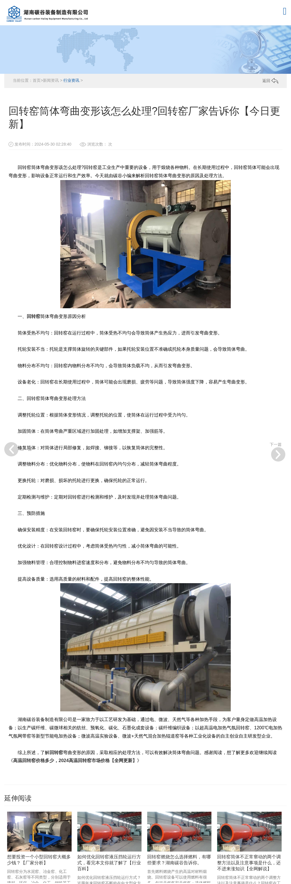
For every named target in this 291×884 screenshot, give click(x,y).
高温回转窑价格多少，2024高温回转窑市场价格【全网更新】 (75, 760)
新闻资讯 (51, 80)
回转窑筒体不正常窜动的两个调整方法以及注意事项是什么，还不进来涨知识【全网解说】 (249, 862)
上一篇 (18, 449)
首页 (37, 80)
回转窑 (33, 316)
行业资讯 (71, 80)
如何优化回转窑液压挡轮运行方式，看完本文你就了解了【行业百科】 (109, 862)
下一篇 (277, 452)
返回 (270, 80)
